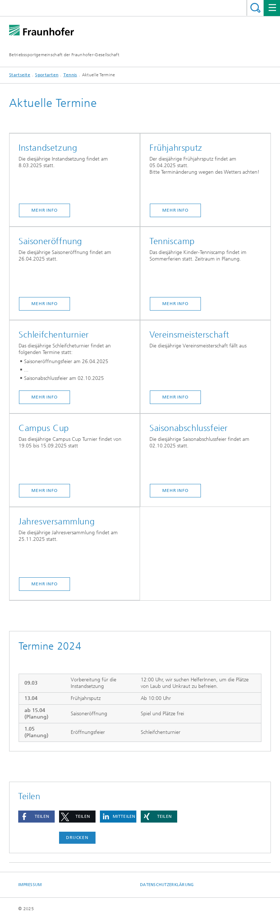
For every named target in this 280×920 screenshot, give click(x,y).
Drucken (77, 837)
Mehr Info (175, 210)
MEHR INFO (44, 210)
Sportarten (46, 74)
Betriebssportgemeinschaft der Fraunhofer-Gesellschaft (64, 54)
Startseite (19, 74)
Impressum (30, 884)
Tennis (70, 74)
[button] (36, 817)
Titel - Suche (255, 8)
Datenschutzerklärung (167, 884)
